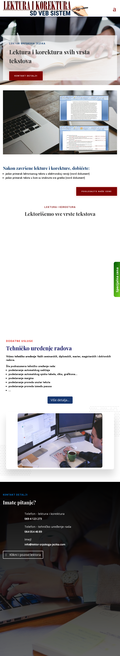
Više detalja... (60, 400)
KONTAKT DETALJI (25, 76)
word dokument (75, 178)
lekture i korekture (52, 168)
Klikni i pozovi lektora (25, 555)
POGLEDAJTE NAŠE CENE (97, 191)
